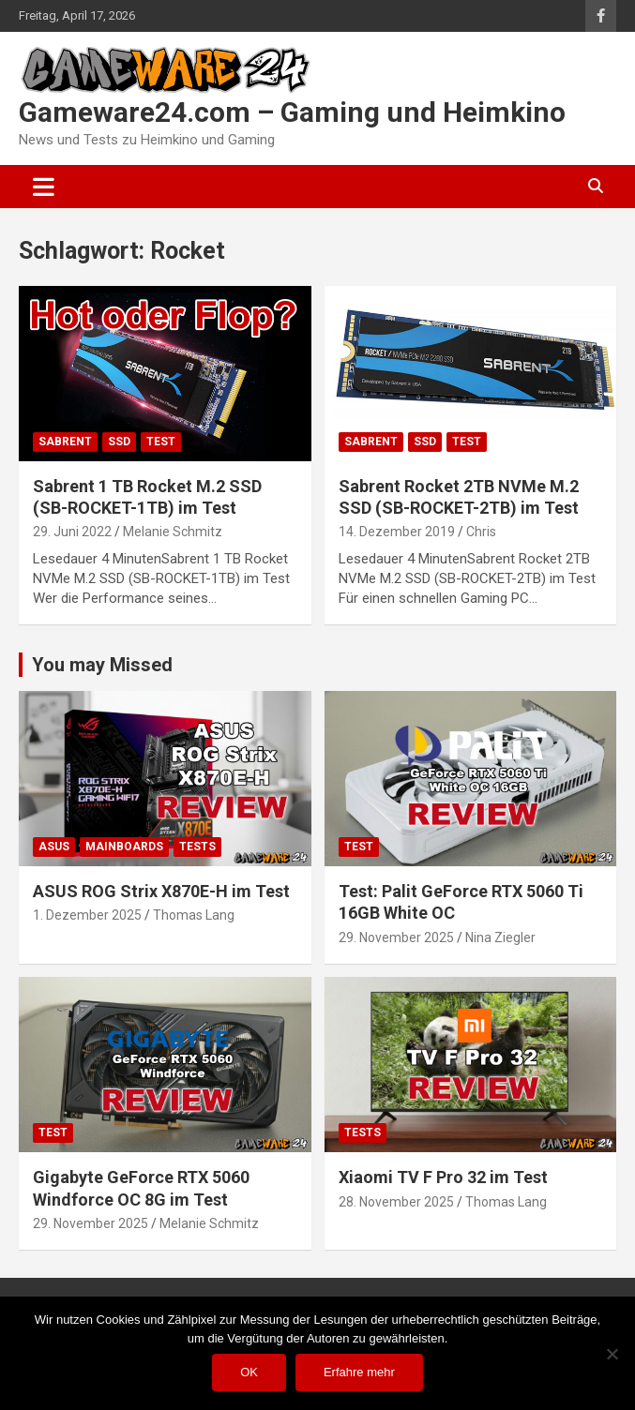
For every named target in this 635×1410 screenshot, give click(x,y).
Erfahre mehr (359, 1372)
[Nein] (611, 1353)
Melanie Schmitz (172, 531)
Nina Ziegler (500, 937)
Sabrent (65, 441)
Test (160, 441)
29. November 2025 (396, 937)
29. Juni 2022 (72, 531)
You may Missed (102, 664)
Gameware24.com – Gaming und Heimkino (292, 112)
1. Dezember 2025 (87, 915)
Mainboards (124, 846)
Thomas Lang (193, 915)
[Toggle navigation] (43, 186)
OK (249, 1372)
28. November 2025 (396, 1201)
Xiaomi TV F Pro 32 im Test (443, 1177)
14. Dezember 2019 (397, 531)
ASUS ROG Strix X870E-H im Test (161, 891)
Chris (481, 531)
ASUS (53, 846)
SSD (119, 441)
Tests (197, 846)
